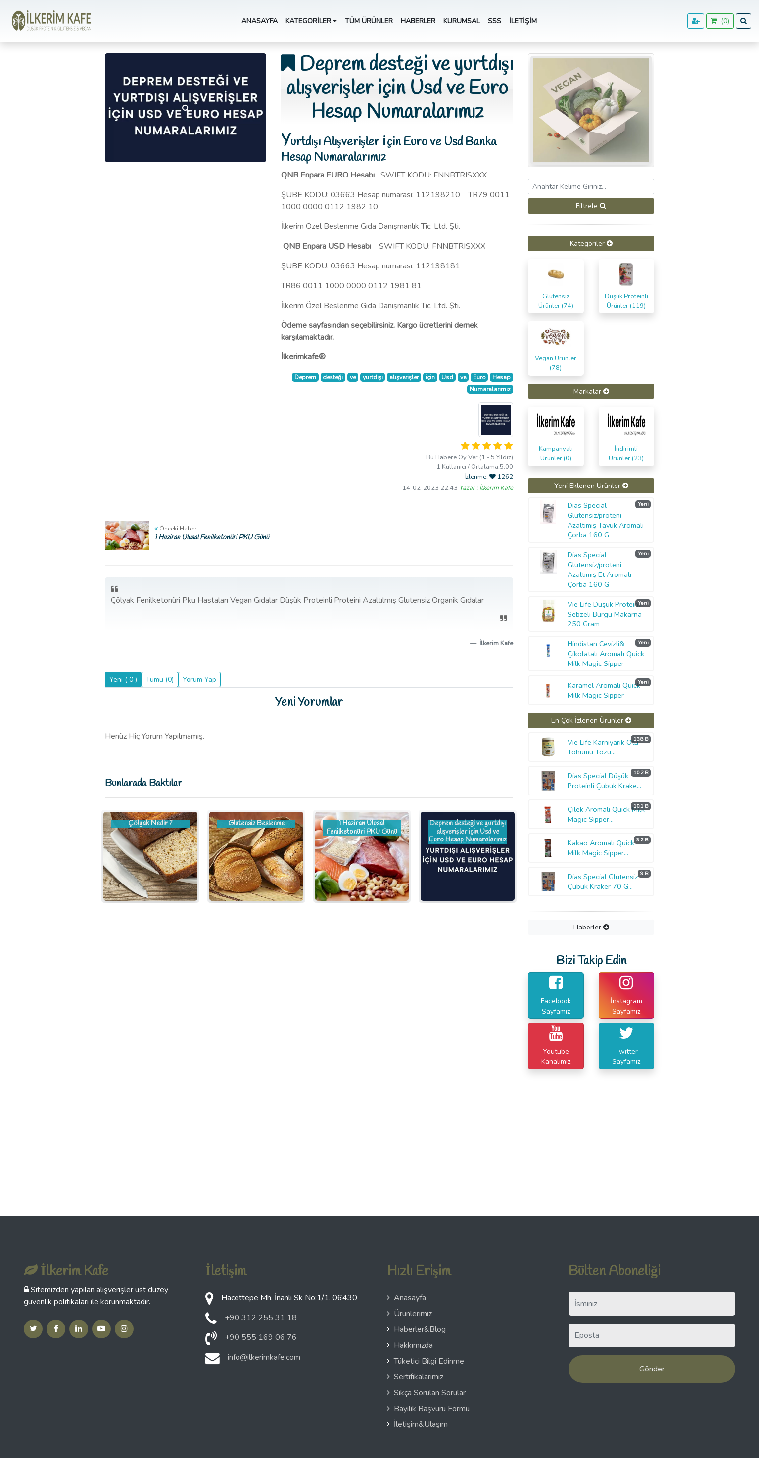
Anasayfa (259, 21)
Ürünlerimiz (409, 1313)
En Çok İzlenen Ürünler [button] (591, 720)
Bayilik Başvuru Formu (428, 1408)
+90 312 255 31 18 (261, 1317)
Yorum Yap (199, 679)
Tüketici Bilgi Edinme (425, 1361)
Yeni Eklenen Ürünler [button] (591, 485)
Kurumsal (461, 21)
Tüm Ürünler (369, 21)
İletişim (523, 21)
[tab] (591, 243)
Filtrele (591, 206)
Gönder (651, 1369)
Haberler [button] (591, 927)
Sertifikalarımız (415, 1376)
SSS (494, 21)
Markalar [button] (591, 391)
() (720, 21)
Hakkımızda (410, 1345)
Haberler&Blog (416, 1329)
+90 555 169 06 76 (261, 1337)
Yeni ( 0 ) (123, 679)
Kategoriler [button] (311, 21)
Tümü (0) (160, 679)
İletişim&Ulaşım (417, 1424)
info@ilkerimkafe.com (264, 1357)
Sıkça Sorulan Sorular (426, 1392)
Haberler (418, 21)
